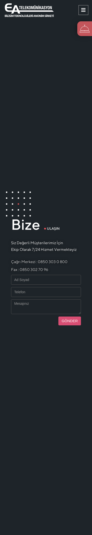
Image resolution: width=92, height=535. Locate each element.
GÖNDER (70, 321)
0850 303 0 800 (52, 261)
